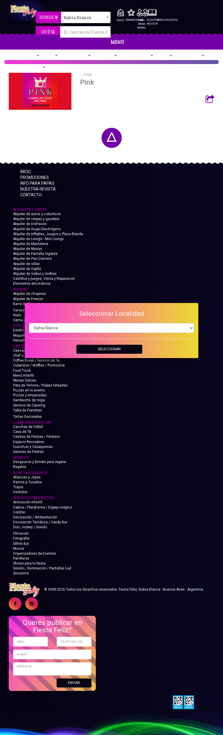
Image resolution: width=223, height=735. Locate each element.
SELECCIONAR (109, 349)
